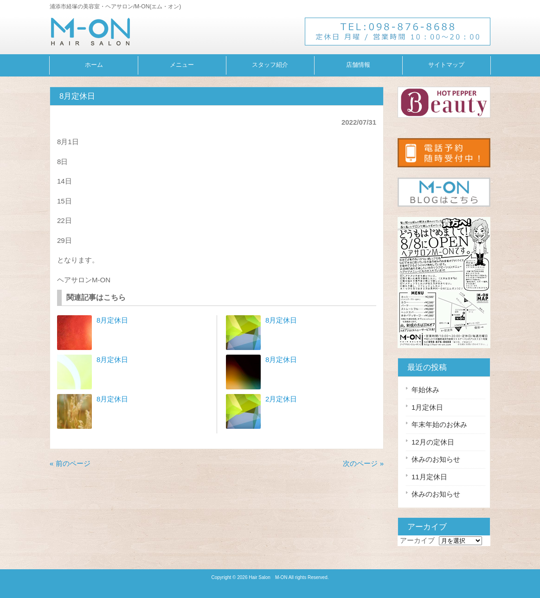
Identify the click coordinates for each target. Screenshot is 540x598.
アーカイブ (417, 540)
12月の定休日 (432, 442)
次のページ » (363, 463)
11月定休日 (429, 477)
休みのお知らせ (435, 459)
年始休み (425, 390)
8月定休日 (112, 320)
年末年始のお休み (439, 424)
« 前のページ (70, 463)
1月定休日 (427, 407)
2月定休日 (281, 399)
